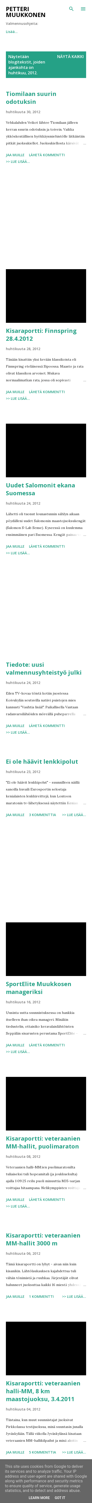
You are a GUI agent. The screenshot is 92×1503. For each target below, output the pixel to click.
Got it (60, 1498)
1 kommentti (41, 1296)
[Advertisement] (46, 217)
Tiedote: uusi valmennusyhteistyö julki (44, 668)
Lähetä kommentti (47, 155)
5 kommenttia (42, 1452)
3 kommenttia (42, 814)
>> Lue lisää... (18, 161)
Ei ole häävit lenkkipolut (42, 761)
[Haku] (71, 9)
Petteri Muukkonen (26, 12)
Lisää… (59, 31)
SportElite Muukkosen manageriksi (38, 988)
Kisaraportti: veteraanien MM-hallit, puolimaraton (43, 1142)
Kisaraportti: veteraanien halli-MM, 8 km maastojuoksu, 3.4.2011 (43, 1391)
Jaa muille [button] (15, 155)
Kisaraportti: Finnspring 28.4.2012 (41, 334)
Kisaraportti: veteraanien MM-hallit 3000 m (43, 1239)
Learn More (39, 1498)
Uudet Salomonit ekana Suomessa (40, 489)
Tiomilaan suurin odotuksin (31, 98)
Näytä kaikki (70, 56)
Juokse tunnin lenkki (23, 31)
